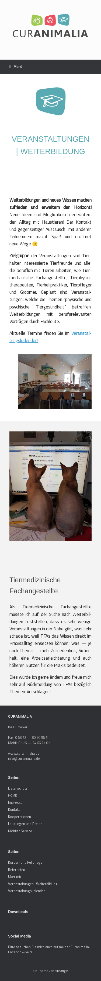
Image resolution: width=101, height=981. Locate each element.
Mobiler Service (20, 831)
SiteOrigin (61, 970)
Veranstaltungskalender (26, 890)
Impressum (17, 802)
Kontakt (14, 809)
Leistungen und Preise (25, 823)
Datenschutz (17, 788)
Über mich (15, 876)
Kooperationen (19, 816)
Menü (15, 66)
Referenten (16, 869)
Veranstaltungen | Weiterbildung (33, 883)
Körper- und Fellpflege (25, 862)
